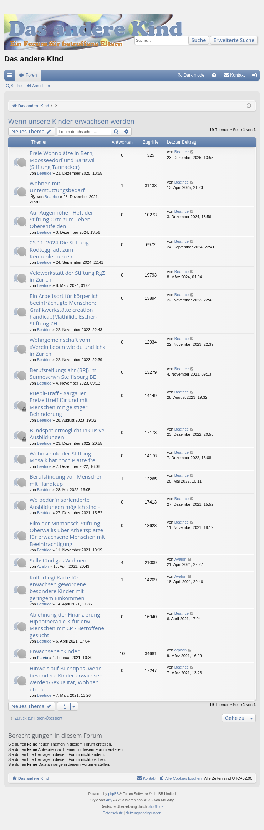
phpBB (113, 794)
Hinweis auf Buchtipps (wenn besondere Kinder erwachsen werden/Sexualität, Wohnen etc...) (66, 678)
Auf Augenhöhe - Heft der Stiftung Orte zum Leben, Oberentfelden (61, 219)
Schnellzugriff (11, 77)
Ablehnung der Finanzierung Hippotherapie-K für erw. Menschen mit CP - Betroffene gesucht (67, 625)
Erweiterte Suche (233, 40)
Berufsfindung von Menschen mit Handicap (66, 480)
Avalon (43, 566)
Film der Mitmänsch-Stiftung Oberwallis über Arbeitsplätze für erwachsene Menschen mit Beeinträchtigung (67, 533)
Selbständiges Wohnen (58, 560)
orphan (180, 650)
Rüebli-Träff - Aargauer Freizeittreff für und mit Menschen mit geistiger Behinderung (59, 403)
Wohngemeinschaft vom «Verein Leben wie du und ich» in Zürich (67, 346)
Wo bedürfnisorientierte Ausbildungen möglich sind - (65, 503)
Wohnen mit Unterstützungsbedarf (57, 187)
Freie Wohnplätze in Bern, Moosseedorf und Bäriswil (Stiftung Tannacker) (62, 159)
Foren (31, 75)
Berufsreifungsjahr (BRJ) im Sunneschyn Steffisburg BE (63, 373)
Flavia (42, 657)
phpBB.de (155, 807)
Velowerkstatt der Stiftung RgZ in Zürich (67, 276)
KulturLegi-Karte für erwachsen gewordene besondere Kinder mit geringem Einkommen (58, 588)
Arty (109, 800)
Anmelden (41, 85)
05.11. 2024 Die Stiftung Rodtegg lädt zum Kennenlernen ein (59, 249)
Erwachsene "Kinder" (56, 651)
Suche (199, 40)
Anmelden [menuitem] (256, 77)
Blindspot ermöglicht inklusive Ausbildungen (67, 433)
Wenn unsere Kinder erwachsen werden (71, 121)
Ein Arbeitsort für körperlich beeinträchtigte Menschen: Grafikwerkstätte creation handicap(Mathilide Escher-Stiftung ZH (64, 309)
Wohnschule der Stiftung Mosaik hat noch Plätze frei (63, 457)
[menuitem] (214, 75)
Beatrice (44, 173)
